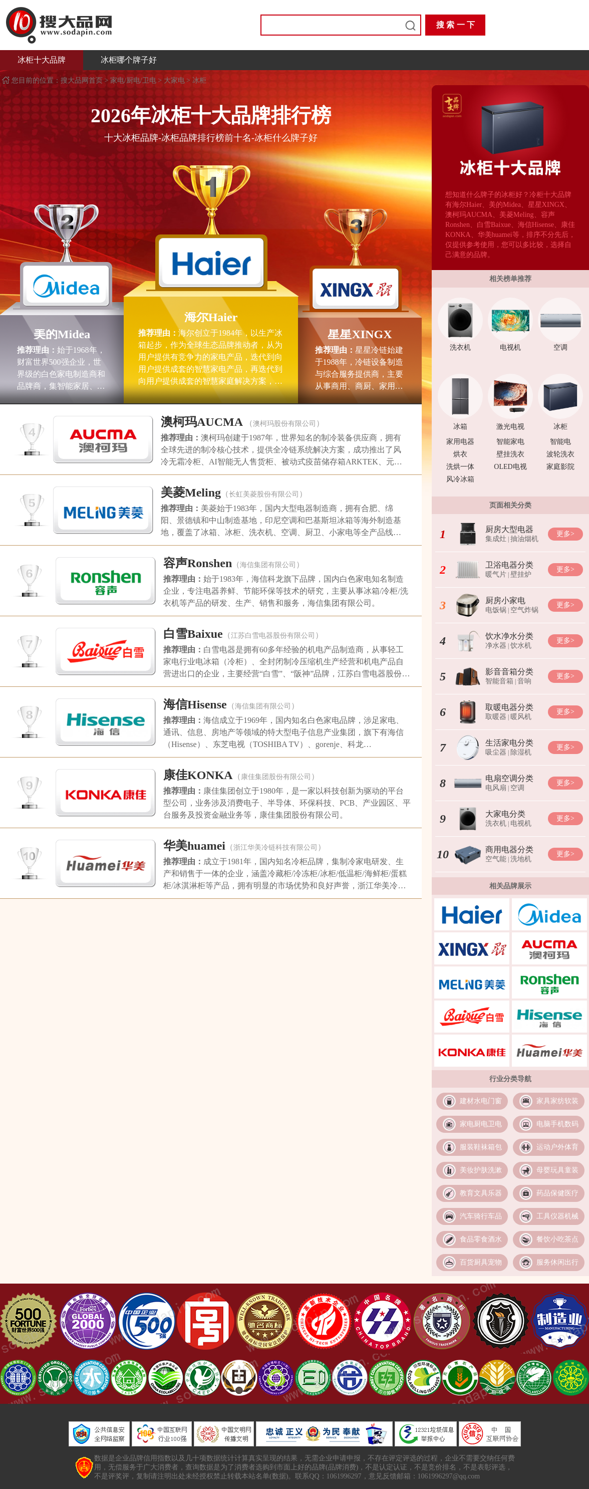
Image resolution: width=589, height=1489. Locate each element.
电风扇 (495, 788)
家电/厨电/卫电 (133, 80)
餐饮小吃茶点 (557, 1239)
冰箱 (460, 426)
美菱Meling (191, 492)
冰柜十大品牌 (42, 60)
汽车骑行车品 (481, 1216)
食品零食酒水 (481, 1239)
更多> (565, 534)
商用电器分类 (509, 849)
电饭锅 (495, 610)
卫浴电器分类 (509, 565)
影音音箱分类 (509, 671)
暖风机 (520, 716)
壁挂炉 (520, 574)
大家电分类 (505, 814)
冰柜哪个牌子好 (129, 60)
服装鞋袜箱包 (481, 1147)
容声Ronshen (197, 563)
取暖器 (495, 716)
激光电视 (510, 426)
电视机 (510, 347)
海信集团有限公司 (268, 565)
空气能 (495, 859)
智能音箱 (499, 681)
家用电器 (460, 441)
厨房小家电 (505, 600)
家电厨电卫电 (481, 1124)
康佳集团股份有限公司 (276, 777)
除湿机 (520, 752)
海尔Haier (211, 317)
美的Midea (62, 334)
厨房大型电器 (509, 529)
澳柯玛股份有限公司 (284, 423)
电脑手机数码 (557, 1124)
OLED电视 (510, 466)
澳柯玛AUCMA (202, 421)
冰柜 (199, 80)
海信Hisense (195, 704)
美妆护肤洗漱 (481, 1170)
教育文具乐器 (481, 1193)
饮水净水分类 (509, 636)
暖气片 (495, 574)
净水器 (495, 645)
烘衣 (460, 454)
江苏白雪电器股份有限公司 (273, 635)
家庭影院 (560, 466)
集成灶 (495, 539)
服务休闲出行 (557, 1262)
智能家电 (510, 441)
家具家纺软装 (557, 1101)
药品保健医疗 (557, 1193)
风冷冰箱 (460, 479)
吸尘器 (495, 752)
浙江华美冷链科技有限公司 (275, 847)
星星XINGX (360, 334)
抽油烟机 (524, 539)
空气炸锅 (524, 610)
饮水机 (520, 645)
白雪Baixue (193, 633)
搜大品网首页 (83, 80)
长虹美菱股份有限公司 (264, 494)
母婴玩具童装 (557, 1170)
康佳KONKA (198, 775)
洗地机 (520, 859)
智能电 (560, 441)
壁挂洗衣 (510, 454)
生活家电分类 (509, 742)
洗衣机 (460, 347)
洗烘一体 (460, 466)
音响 (524, 681)
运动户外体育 (557, 1147)
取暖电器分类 (509, 707)
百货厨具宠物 (481, 1262)
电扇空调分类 (509, 778)
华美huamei (194, 845)
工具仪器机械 (557, 1216)
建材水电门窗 (481, 1101)
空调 (560, 347)
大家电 (174, 80)
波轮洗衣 (560, 454)
